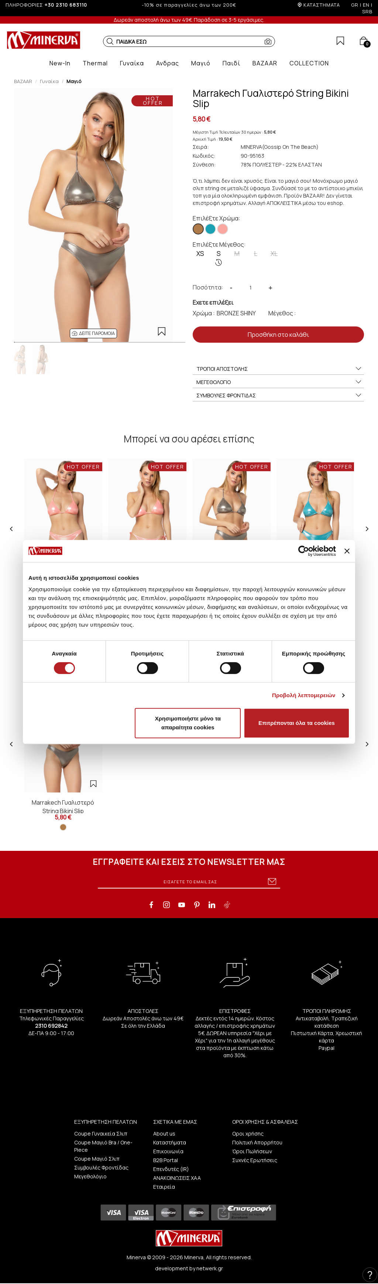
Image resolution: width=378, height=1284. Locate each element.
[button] (110, 41)
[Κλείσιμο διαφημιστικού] (347, 551)
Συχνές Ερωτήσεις (254, 1160)
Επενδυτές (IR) (171, 1168)
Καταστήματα (169, 1142)
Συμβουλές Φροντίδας (101, 1167)
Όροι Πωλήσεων (252, 1151)
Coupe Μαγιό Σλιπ (97, 1158)
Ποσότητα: (208, 287)
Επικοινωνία (168, 1151)
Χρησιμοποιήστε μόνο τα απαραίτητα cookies (188, 722)
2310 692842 (51, 1025)
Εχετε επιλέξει (213, 302)
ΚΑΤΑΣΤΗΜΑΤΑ (321, 4)
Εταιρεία (164, 1186)
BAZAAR (23, 81)
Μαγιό (73, 81)
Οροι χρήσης (248, 1133)
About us (164, 1133)
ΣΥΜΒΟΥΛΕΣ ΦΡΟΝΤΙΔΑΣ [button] (279, 395)
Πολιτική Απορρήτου (257, 1142)
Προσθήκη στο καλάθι (278, 335)
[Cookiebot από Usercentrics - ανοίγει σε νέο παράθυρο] (303, 551)
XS (200, 253)
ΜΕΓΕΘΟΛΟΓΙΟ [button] (279, 382)
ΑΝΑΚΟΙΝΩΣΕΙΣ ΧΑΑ (177, 1177)
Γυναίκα (49, 81)
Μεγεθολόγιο (90, 1176)
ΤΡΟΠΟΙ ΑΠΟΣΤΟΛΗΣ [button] (279, 369)
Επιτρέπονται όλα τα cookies (296, 723)
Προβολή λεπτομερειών (304, 695)
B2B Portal (165, 1160)
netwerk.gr (209, 1268)
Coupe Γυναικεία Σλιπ (100, 1133)
